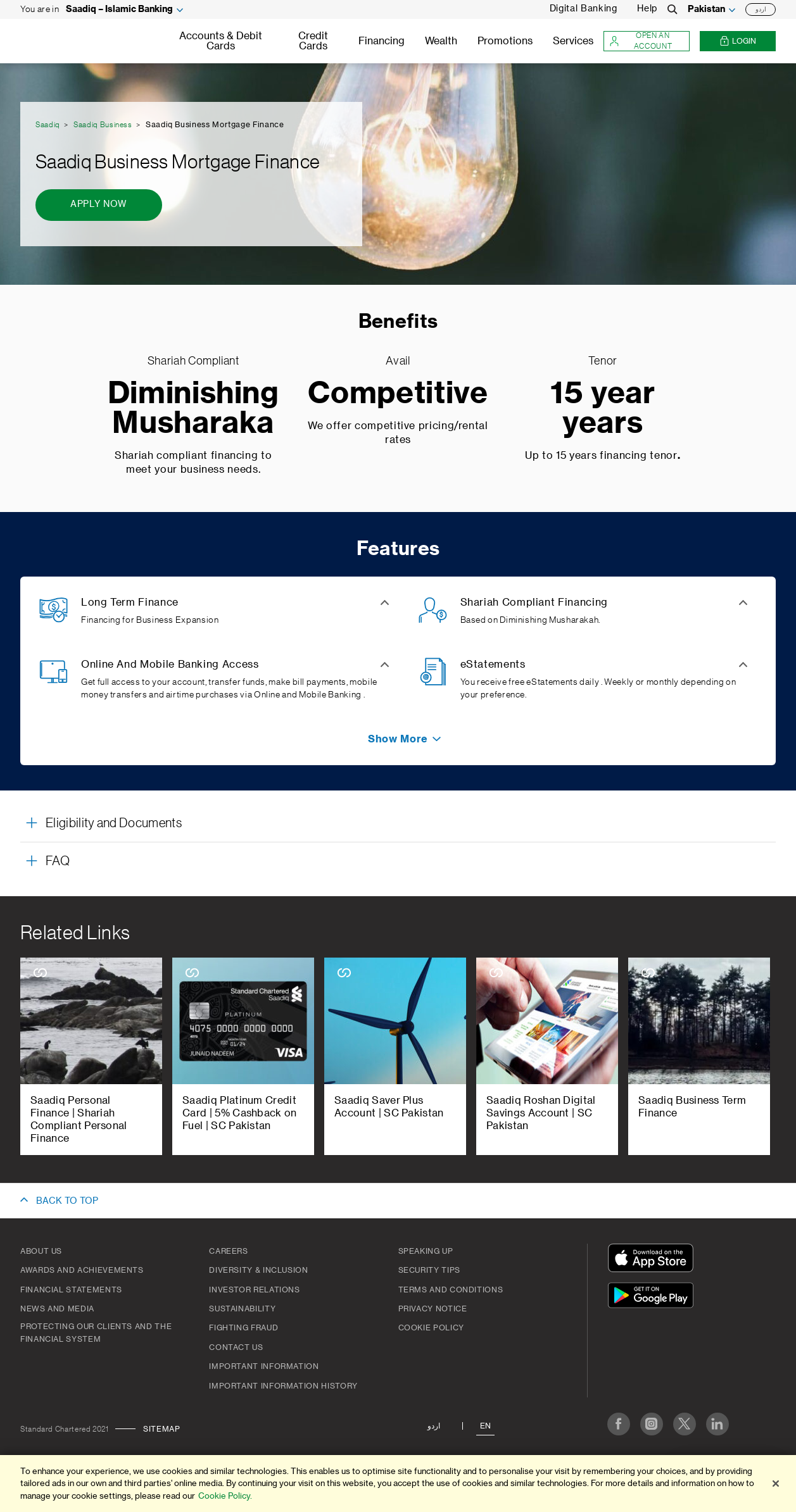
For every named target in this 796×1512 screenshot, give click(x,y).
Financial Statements (71, 1290)
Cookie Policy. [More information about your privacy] (225, 1496)
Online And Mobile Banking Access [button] (169, 664)
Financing (381, 41)
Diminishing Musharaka (193, 409)
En (485, 1426)
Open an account (640, 41)
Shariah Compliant (193, 360)
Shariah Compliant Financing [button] (534, 602)
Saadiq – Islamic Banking (119, 9)
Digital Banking (583, 8)
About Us (41, 1251)
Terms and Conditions (450, 1290)
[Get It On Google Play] (653, 1297)
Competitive (398, 394)
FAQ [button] (58, 861)
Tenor (602, 360)
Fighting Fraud (243, 1328)
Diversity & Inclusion (258, 1270)
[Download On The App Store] (653, 1260)
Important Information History (283, 1386)
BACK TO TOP (67, 1201)
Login (737, 41)
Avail (398, 360)
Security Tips (429, 1270)
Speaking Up (425, 1251)
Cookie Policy (431, 1328)
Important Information (264, 1366)
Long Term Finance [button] (130, 602)
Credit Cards (313, 41)
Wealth (441, 41)
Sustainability (242, 1309)
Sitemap (161, 1429)
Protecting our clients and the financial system (96, 1333)
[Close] (776, 1483)
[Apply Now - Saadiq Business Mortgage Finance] (98, 205)
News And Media (57, 1309)
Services (573, 41)
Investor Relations (254, 1290)
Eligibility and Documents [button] (114, 823)
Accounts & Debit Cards (220, 41)
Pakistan (706, 9)
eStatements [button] (493, 664)
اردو (760, 9)
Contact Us (236, 1347)
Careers (228, 1251)
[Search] (672, 9)
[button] (398, 739)
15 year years (602, 409)
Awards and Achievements (82, 1270)
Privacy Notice (432, 1309)
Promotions (505, 41)
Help (647, 8)
